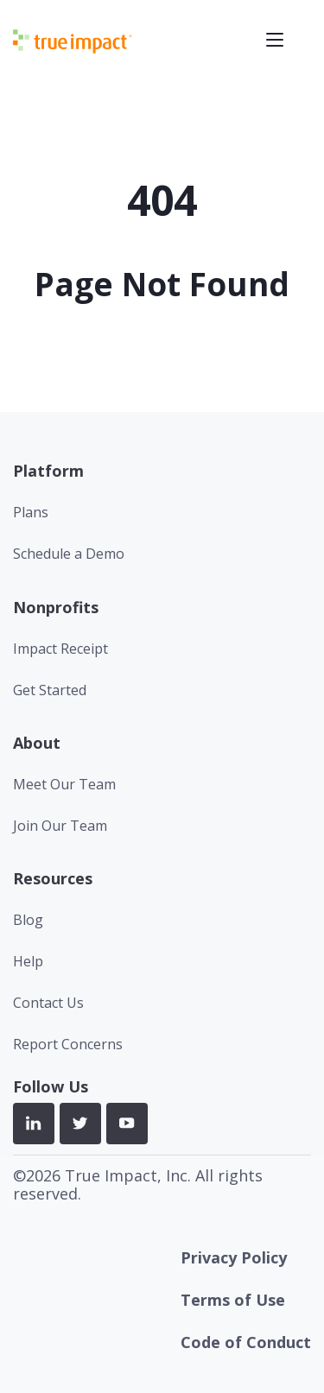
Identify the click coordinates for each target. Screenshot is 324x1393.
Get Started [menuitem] (49, 690)
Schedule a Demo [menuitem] (68, 553)
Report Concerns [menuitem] (68, 1044)
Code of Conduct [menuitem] (246, 1342)
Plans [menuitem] (30, 512)
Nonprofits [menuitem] (55, 607)
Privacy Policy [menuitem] (234, 1257)
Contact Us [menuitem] (48, 1002)
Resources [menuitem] (52, 878)
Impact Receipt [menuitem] (60, 648)
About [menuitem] (36, 742)
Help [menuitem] (28, 961)
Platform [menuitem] (48, 470)
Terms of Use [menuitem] (233, 1299)
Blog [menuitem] (28, 919)
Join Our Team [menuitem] (60, 825)
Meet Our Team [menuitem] (64, 784)
